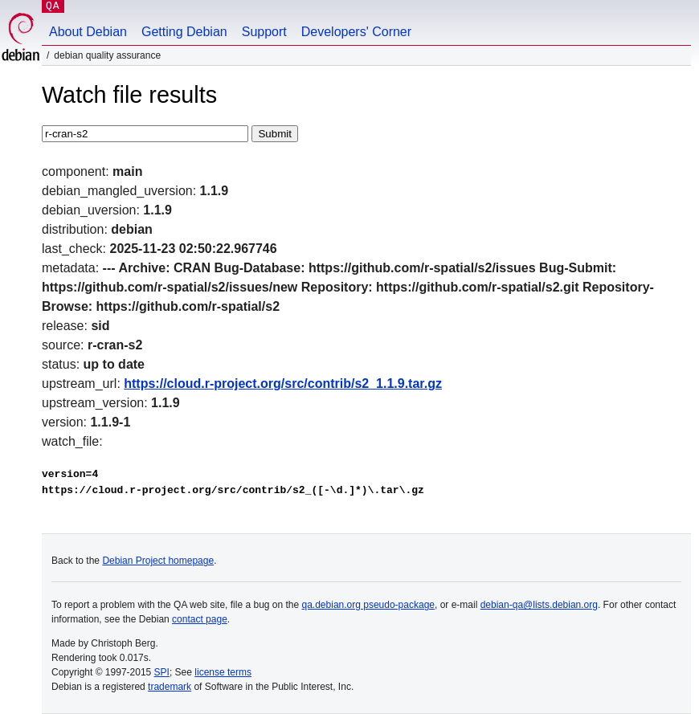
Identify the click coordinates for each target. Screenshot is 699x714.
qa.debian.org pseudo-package (368, 604)
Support (264, 32)
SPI (162, 672)
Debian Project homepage (158, 560)
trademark (169, 686)
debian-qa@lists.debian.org (539, 604)
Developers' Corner (356, 32)
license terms (222, 672)
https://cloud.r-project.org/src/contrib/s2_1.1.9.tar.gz (283, 383)
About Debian (88, 32)
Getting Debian (184, 32)
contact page (199, 619)
